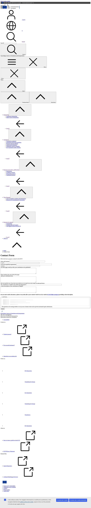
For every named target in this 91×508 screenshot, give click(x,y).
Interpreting (6, 114)
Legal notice (6, 494)
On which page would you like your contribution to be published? (15, 267)
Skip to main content (5, 1)
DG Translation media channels (13, 147)
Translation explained (11, 141)
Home (4, 250)
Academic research (10, 172)
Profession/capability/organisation (8, 264)
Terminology (9, 223)
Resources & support (8, 222)
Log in (13, 19)
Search (13, 41)
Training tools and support (12, 225)
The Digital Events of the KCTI (13, 226)
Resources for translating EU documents (15, 200)
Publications (9, 171)
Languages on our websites (9, 490)
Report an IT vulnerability (9, 489)
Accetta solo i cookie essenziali (78, 500)
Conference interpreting (11, 116)
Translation (6, 139)
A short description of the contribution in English (12, 288)
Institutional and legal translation (13, 142)
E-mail (2, 262)
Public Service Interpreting (12, 117)
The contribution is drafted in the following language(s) (13, 286)
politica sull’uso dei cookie (26, 502)
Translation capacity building (13, 146)
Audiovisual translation (11, 145)
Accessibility (6, 323)
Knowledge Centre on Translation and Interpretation (12, 316)
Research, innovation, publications (11, 169)
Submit (2, 312)
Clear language (6, 197)
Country (2, 265)
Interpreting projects (10, 173)
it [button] (12, 30)
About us (5, 238)
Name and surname (5, 261)
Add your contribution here (7, 277)
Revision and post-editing (12, 143)
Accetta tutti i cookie (62, 500)
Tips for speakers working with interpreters (16, 198)
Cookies (5, 491)
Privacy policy (6, 493)
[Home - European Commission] (11, 8)
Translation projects (10, 175)
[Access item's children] (20, 110)
